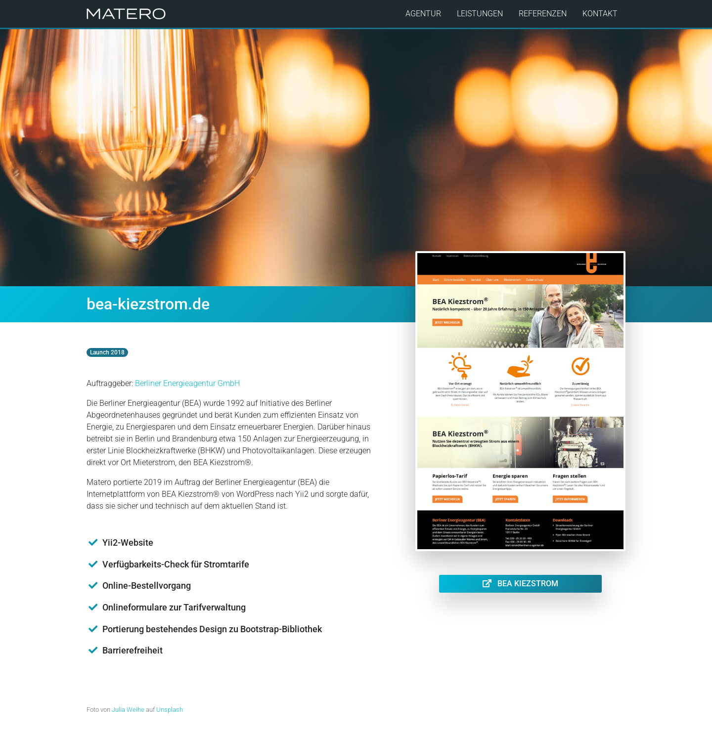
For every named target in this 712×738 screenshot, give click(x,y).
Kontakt (600, 13)
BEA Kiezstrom (520, 583)
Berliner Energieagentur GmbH (187, 383)
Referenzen (543, 13)
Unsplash (169, 709)
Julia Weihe (128, 709)
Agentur (423, 13)
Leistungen (480, 13)
